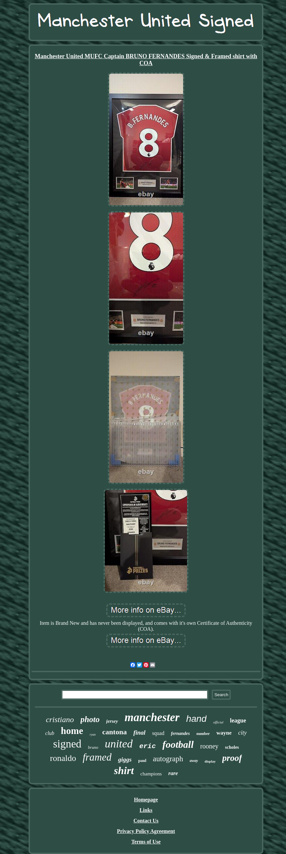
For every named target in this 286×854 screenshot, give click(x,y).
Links (145, 810)
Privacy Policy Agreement (146, 831)
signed (67, 744)
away (194, 760)
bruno (93, 747)
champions (151, 773)
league (238, 720)
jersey (112, 721)
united (119, 744)
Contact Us (145, 820)
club (50, 733)
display (210, 761)
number (203, 733)
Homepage (146, 799)
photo (90, 719)
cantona (114, 732)
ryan (93, 734)
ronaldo (63, 758)
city (242, 732)
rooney (209, 746)
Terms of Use (145, 841)
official (218, 722)
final (139, 732)
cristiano (60, 719)
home (72, 730)
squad (158, 733)
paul (142, 760)
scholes (232, 747)
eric (147, 746)
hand (196, 719)
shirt (124, 770)
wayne (223, 733)
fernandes (180, 733)
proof (232, 758)
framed (97, 757)
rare (173, 773)
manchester (152, 717)
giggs (124, 759)
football (178, 744)
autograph (168, 759)
